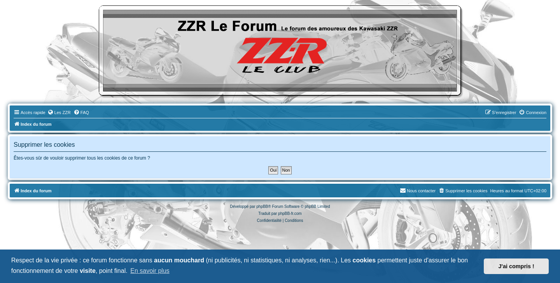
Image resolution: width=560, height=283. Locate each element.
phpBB (262, 206)
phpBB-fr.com (290, 213)
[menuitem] (59, 112)
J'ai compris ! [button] (516, 266)
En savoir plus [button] (150, 270)
